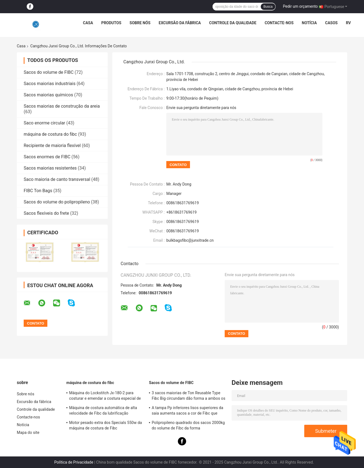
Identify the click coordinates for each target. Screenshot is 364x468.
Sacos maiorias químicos (48, 94)
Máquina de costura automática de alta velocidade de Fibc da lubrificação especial (103, 411)
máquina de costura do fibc (50, 134)
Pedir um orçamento (300, 6)
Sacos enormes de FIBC (47, 156)
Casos (331, 23)
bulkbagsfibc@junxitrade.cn (190, 240)
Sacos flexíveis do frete (46, 213)
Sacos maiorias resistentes (50, 168)
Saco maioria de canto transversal (57, 179)
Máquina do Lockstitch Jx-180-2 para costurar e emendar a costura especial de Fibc (105, 396)
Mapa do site (28, 432)
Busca (268, 7)
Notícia (309, 23)
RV (348, 23)
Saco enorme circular (44, 123)
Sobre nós (140, 23)
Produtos (111, 23)
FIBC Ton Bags (38, 190)
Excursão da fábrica (180, 23)
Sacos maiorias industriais (49, 83)
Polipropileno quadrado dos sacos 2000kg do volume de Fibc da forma (188, 425)
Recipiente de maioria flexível (52, 145)
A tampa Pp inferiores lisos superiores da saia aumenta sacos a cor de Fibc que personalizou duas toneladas (187, 411)
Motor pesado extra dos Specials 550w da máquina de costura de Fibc (105, 425)
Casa (88, 23)
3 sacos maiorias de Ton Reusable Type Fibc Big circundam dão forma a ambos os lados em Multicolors (188, 396)
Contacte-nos (279, 23)
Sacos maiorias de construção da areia (62, 106)
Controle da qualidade (233, 23)
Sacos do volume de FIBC (49, 72)
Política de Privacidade (73, 462)
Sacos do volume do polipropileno (57, 202)
